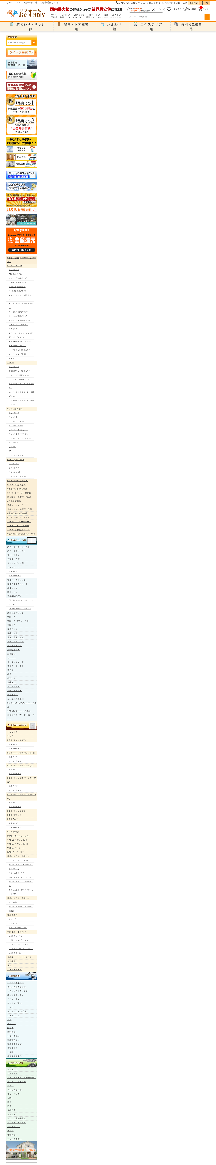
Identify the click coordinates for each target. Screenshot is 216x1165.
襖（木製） (13, 902)
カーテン (11, 658)
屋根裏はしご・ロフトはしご (20, 957)
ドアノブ (12, 919)
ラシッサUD (14, 442)
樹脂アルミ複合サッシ (17, 584)
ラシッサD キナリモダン (18, 434)
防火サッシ (12, 592)
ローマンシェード (15, 662)
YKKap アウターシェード (19, 521)
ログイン (146, 10)
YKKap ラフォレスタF (17, 844)
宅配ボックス (13, 1127)
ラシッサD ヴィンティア (18, 430)
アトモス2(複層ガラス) (18, 282)
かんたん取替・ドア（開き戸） (21, 864)
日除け (10, 1098)
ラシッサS (13, 417)
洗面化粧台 (12, 1048)
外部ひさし (12, 678)
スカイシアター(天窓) (17, 354)
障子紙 (11, 911)
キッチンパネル (14, 1003)
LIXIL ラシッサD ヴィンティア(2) (21, 780)
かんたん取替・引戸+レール (20, 877)
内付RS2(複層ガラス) (17, 291)
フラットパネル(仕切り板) (19, 860)
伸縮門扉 (11, 1110)
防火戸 (11, 358)
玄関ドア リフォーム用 (18, 621)
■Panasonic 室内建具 (17, 481)
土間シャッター (14, 691)
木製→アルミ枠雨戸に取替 (19, 509)
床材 (9, 965)
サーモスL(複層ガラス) (18, 316)
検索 (207, 16)
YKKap (10, 363)
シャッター (115, 17)
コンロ (10, 1007)
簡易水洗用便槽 (14, 1044)
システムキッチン (75, 17)
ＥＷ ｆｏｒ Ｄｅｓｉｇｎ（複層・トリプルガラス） (21, 335)
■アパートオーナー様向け (19, 493)
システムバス (13, 1015)
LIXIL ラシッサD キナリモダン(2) (21, 796)
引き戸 (10, 736)
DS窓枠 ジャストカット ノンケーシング (21, 602)
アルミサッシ (13, 567)
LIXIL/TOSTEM (14, 266)
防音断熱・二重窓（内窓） (19, 497)
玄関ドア (65, 15)
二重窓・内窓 (13, 559)
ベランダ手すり (14, 1139)
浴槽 (9, 1019)
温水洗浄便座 (13, 1040)
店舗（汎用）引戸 (15, 641)
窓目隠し (11, 654)
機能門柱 (11, 1135)
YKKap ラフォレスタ (17, 840)
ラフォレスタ (14, 468)
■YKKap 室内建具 (15, 460)
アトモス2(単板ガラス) (18, 278)
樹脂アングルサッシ (16, 580)
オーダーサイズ (15, 575)
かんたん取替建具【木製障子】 (21, 906)
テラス (10, 1086)
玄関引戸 (11, 625)
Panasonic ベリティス (18, 836)
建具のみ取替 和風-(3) (18, 898)
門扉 (9, 1106)
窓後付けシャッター (16, 505)
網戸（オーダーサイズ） (18, 547)
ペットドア (13, 923)
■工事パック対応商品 (17, 489)
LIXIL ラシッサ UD (16, 811)
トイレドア (12, 732)
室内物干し (12, 961)
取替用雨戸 (12, 695)
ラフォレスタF (15, 472)
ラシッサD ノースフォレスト (20, 438)
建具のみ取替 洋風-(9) (18, 856)
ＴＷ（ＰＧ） (14, 329)
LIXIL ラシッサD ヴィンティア (21, 949)
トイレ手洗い (13, 1036)
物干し (10, 674)
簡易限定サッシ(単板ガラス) (20, 371)
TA (10, 451)
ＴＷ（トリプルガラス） (18, 324)
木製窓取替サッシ (15, 613)
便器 (106, 15)
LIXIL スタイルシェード (18, 517)
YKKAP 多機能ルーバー (18, 530)
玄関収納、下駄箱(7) (17, 932)
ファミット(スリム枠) (17, 476)
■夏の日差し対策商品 (17, 513)
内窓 (62, 17)
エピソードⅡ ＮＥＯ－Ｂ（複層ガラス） (21, 394)
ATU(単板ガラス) (16, 274)
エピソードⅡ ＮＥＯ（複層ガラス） (21, 386)
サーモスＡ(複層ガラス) (18, 312)
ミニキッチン (13, 999)
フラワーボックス (15, 666)
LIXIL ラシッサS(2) (16, 740)
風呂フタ (11, 1024)
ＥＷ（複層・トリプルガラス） (21, 341)
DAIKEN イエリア (15, 852)
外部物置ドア (13, 650)
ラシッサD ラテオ (16, 425)
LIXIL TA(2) (13, 819)
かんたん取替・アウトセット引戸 (21, 884)
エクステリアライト (16, 1122)
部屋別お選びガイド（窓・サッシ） (21, 717)
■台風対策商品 (14, 501)
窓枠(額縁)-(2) (14, 596)
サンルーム (12, 1069)
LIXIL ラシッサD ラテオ (18, 944)
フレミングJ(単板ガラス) (19, 375)
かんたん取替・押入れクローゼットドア (21, 892)
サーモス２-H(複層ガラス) (19, 320)
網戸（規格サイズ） (16, 551)
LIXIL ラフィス (14, 815)
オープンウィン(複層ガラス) (20, 350)
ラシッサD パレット (17, 421)
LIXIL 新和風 (13, 832)
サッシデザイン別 (15, 563)
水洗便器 (11, 1032)
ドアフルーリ (14, 869)
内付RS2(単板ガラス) (17, 287)
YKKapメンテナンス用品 (19, 711)
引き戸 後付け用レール (18, 928)
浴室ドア (90, 17)
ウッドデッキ (13, 1094)
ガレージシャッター (16, 1082)
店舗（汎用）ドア (15, 637)
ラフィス (12, 447)
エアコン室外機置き (16, 1118)
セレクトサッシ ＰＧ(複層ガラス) (21, 306)
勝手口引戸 (12, 633)
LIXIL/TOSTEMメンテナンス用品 (22, 705)
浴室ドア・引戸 (14, 646)
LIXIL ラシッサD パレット (19, 940)
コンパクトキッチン (16, 987)
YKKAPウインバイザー (18, 526)
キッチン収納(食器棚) (17, 1011)
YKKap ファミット (16, 848)
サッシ (54, 15)
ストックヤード (14, 1090)
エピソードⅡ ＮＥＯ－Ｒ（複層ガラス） (21, 402)
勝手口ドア (94, 15)
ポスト (10, 1131)
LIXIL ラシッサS (15, 936)
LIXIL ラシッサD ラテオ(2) (20, 765)
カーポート (102, 17)
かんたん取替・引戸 (17, 873)
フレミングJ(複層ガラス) (19, 379)
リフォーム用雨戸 (15, 699)
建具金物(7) (12, 915)
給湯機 (10, 1028)
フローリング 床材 (16, 455)
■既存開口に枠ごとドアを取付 (21, 534)
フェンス (11, 1114)
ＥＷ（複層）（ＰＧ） (17, 346)
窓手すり (11, 682)
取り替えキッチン (15, 995)
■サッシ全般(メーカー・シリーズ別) (21, 260)
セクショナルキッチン (17, 991)
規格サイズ (13, 571)
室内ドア (116, 15)
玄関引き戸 (79, 15)
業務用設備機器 (14, 1056)
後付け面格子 (13, 555)
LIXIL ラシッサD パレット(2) (21, 753)
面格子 (54, 17)
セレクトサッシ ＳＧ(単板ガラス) (21, 297)
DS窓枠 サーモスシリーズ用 (20, 608)
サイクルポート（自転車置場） (21, 1077)
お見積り (11, 1052)
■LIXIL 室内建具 (15, 409)
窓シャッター (13, 686)
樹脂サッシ (12, 588)
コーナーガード (14, 969)
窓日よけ (11, 670)
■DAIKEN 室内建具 (16, 485)
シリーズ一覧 (14, 270)
